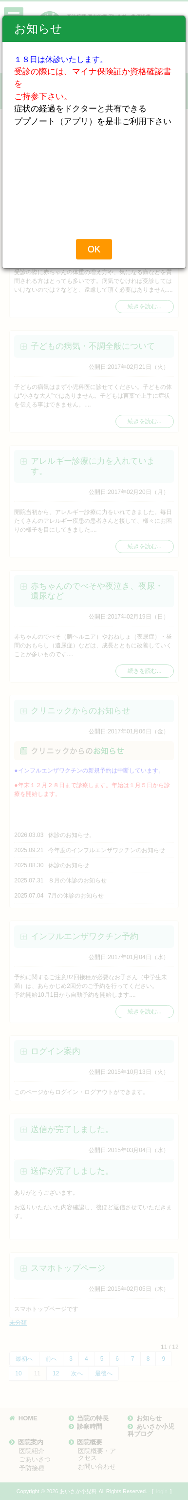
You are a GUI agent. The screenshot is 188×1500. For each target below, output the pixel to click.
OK (94, 249)
